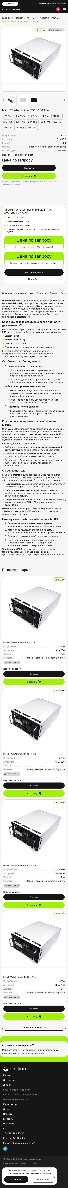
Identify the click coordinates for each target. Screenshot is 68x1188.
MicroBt (62, 150)
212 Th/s (57, 116)
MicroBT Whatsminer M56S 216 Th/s (19, 865)
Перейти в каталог (34, 1027)
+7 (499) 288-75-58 (11, 9)
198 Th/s (7, 127)
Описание (7, 293)
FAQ (5, 1128)
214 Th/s (44, 116)
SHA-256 (61, 139)
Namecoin (51, 146)
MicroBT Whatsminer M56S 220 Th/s (19, 642)
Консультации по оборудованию (20, 1094)
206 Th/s (20, 121)
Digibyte (61, 146)
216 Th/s (32, 116)
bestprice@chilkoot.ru (14, 1138)
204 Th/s (32, 121)
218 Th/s (20, 116)
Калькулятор (10, 1104)
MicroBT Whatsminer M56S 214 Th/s (19, 977)
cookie (30, 1171)
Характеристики (24, 293)
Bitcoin (32, 146)
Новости (7, 1114)
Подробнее (34, 279)
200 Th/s (58, 121)
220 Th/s (7, 116)
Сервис (53, 293)
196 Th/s (20, 127)
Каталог (7, 1075)
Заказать (29, 168)
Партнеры (8, 1123)
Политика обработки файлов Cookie (19, 1163)
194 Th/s (32, 127)
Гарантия (41, 293)
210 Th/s (7, 121)
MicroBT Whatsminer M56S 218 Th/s (19, 754)
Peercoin (41, 146)
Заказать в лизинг (34, 272)
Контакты (8, 1118)
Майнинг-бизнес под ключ (17, 1099)
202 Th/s (45, 121)
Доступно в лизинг (56, 30)
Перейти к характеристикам (17, 154)
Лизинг (7, 1085)
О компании (9, 1080)
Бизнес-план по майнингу (16, 1089)
